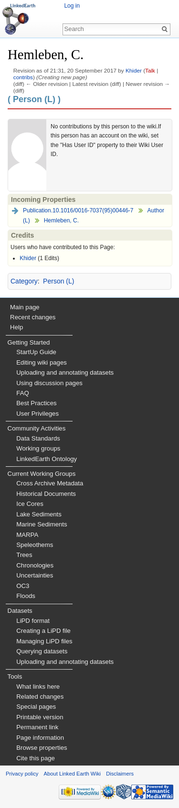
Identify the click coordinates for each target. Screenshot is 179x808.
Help (16, 327)
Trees (24, 554)
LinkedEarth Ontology (46, 458)
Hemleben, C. (61, 220)
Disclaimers (120, 774)
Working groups (38, 448)
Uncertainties (34, 575)
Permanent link (37, 727)
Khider (134, 70)
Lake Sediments (39, 514)
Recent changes (32, 317)
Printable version (39, 717)
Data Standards (38, 438)
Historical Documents (46, 493)
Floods (25, 595)
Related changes (39, 696)
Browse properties (41, 747)
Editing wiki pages (41, 362)
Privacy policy (22, 774)
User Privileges (37, 413)
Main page (25, 307)
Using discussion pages (49, 383)
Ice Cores (29, 503)
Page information (40, 737)
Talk (150, 70)
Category (24, 281)
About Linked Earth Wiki (72, 774)
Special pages (36, 706)
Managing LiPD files (44, 641)
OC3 (22, 585)
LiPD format (33, 620)
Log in (72, 5)
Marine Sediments (41, 524)
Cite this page (35, 758)
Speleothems (34, 544)
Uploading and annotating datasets (65, 372)
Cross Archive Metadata (49, 483)
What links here (38, 686)
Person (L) (58, 281)
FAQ (22, 393)
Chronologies (34, 565)
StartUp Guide (36, 352)
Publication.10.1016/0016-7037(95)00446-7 (78, 210)
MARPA (27, 534)
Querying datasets (41, 651)
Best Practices (36, 403)
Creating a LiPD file (43, 630)
